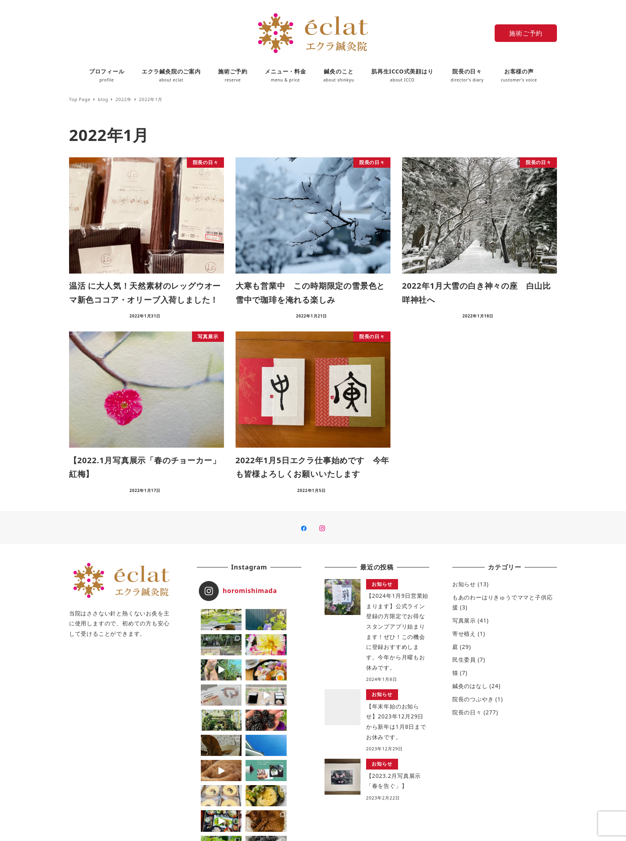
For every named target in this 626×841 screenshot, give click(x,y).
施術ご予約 (526, 33)
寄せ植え (464, 633)
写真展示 (464, 620)
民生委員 (464, 659)
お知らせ (464, 584)
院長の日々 (467, 712)
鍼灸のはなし (470, 686)
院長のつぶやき (473, 699)
